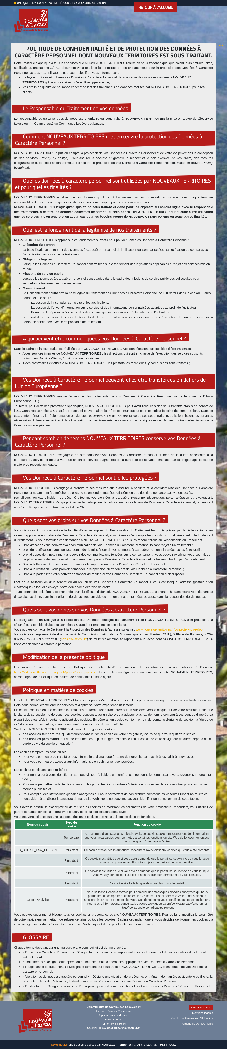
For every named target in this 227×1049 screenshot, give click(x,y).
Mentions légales (202, 1012)
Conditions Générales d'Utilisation (192, 1018)
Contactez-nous (201, 1007)
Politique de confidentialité (197, 1023)
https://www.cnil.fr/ (74, 639)
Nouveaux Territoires (117, 1044)
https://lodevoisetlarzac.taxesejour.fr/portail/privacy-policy (54, 672)
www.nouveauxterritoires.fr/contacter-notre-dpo (169, 629)
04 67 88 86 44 (116, 1023)
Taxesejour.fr (59, 1044)
